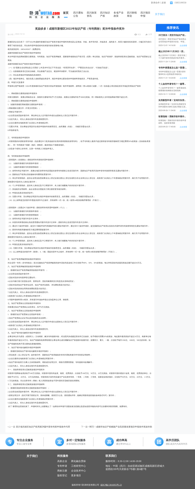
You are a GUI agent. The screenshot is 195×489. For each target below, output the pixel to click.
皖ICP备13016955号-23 (111, 485)
